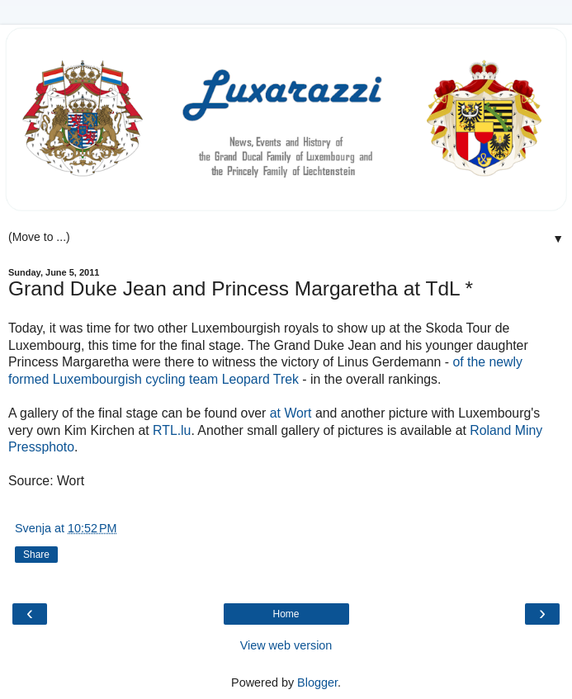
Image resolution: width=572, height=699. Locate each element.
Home (285, 614)
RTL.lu (172, 430)
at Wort (291, 413)
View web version (286, 645)
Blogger (317, 682)
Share (36, 554)
